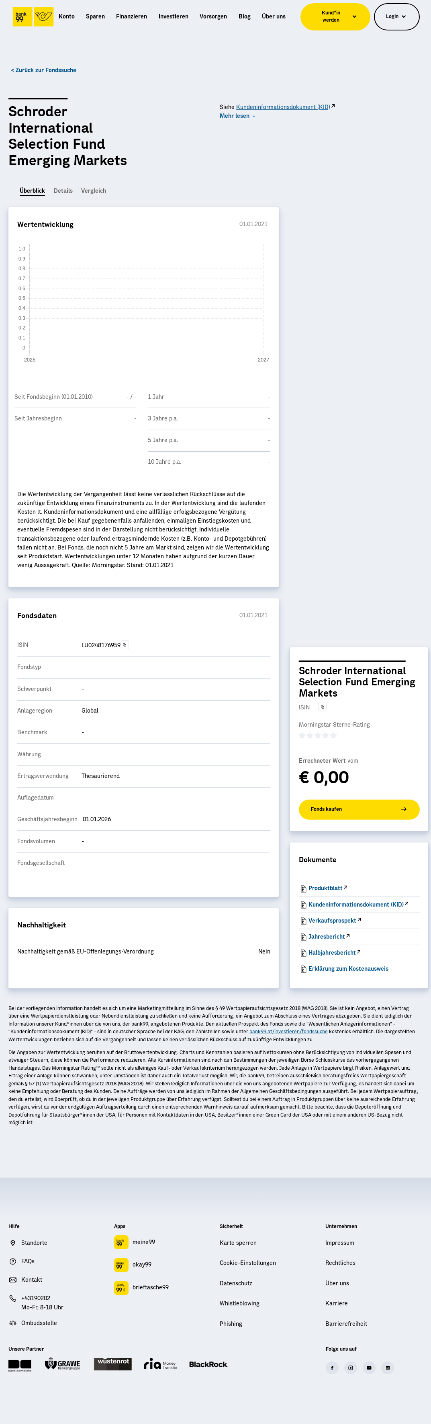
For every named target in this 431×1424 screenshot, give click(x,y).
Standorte (34, 1243)
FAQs (28, 1261)
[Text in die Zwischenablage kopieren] (125, 644)
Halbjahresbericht (332, 953)
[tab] (32, 191)
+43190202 (35, 1298)
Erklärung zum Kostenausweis (348, 969)
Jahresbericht (326, 937)
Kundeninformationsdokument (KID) (283, 107)
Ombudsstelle (39, 1323)
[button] (238, 116)
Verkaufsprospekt (332, 921)
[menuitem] (67, 17)
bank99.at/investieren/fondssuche (288, 1031)
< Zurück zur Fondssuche (43, 70)
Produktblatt (325, 888)
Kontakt (31, 1280)
